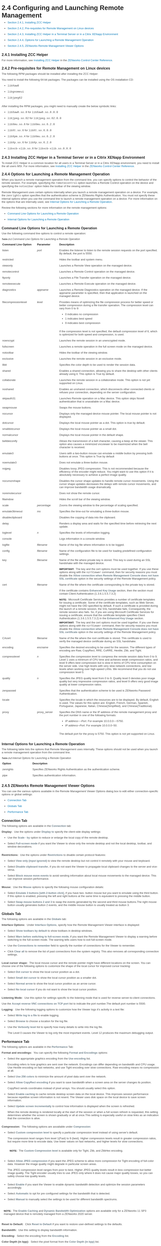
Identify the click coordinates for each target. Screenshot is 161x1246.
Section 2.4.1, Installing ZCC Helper (29, 22)
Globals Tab (15, 806)
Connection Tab (17, 800)
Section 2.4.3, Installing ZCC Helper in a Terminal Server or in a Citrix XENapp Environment (63, 34)
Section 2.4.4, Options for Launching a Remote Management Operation (50, 40)
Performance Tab (18, 811)
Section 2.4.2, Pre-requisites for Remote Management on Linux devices (51, 28)
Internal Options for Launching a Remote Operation (81, 201)
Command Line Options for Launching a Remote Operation (43, 213)
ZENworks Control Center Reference (90, 60)
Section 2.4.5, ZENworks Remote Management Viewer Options (46, 45)
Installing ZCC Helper (47, 60)
